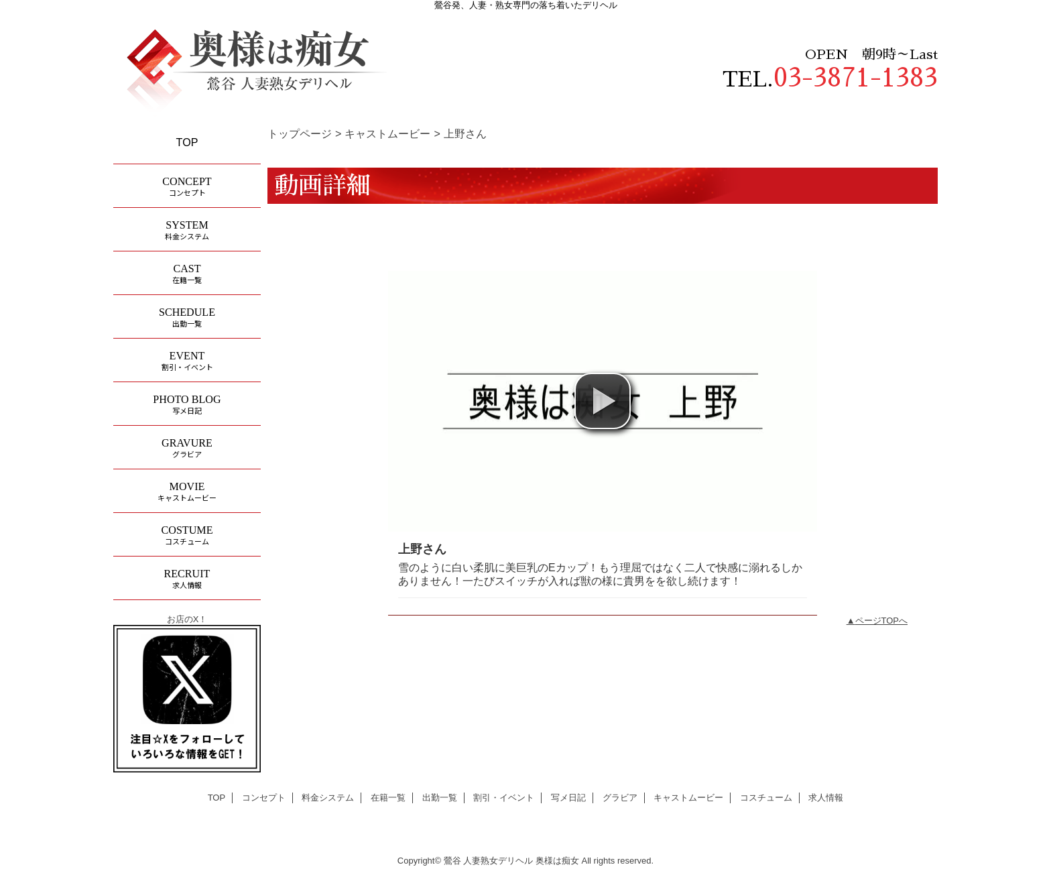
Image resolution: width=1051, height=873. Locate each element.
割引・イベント (503, 798)
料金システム (328, 798)
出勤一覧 (439, 798)
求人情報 (825, 798)
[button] (602, 401)
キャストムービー (387, 133)
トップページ (299, 133)
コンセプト (264, 798)
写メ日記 (568, 798)
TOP (187, 142)
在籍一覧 (388, 798)
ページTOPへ (881, 621)
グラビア (620, 798)
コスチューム (766, 798)
